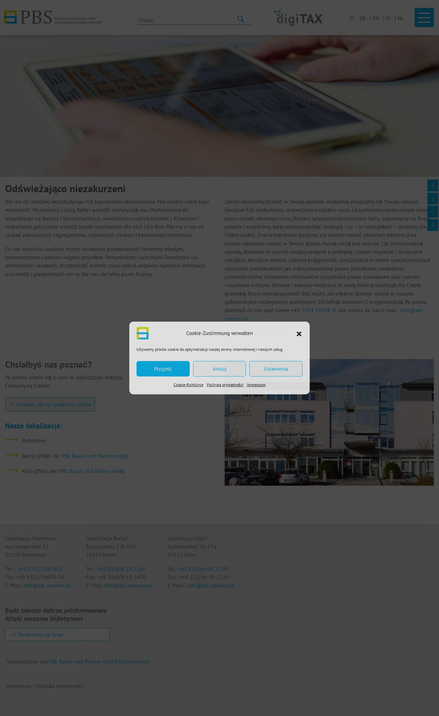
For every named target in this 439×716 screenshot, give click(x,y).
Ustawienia (276, 368)
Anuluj (220, 368)
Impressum (256, 384)
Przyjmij (162, 368)
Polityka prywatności (225, 384)
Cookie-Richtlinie (188, 384)
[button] (299, 333)
